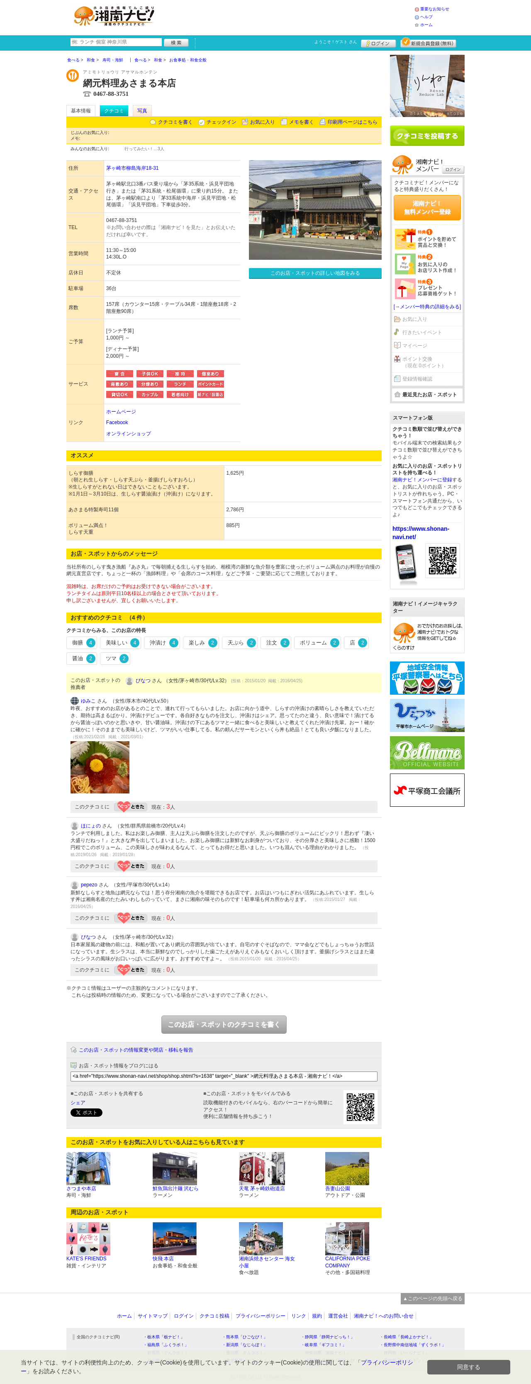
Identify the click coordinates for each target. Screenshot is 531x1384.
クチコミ (114, 111)
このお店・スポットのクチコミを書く (224, 1024)
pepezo (89, 885)
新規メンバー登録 (428, 42)
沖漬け (164, 642)
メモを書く (301, 122)
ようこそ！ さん (335, 41)
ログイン (378, 42)
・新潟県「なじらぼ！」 (245, 1345)
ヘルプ (426, 17)
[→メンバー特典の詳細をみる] (427, 307)
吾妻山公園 (337, 1188)
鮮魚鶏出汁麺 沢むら (176, 1188)
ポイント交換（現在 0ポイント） (424, 362)
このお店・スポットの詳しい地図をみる (315, 273)
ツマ (117, 658)
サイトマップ (153, 1316)
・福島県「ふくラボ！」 (166, 1345)
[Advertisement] (288, 16)
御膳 (83, 642)
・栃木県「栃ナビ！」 (164, 1337)
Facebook (117, 422)
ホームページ (121, 412)
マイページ (414, 346)
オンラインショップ (128, 434)
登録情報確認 (417, 379)
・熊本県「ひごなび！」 (245, 1337)
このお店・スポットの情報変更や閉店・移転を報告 (136, 1050)
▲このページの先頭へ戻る (433, 1298)
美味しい (123, 642)
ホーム (426, 24)
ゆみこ (88, 701)
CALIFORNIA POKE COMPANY (347, 1262)
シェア (78, 1103)
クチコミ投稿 (214, 1316)
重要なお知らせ (434, 9)
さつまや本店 (81, 1188)
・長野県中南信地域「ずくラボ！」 (413, 1345)
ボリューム (319, 642)
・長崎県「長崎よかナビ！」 (407, 1337)
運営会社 (338, 1316)
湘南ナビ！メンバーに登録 (422, 480)
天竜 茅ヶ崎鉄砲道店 (262, 1188)
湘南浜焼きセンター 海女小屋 (267, 1262)
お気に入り (262, 122)
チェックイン (221, 122)
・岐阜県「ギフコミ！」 (323, 1345)
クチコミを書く (175, 122)
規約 (317, 1316)
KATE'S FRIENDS (86, 1259)
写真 (142, 111)
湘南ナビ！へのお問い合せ (384, 1316)
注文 (278, 642)
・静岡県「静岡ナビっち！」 (328, 1337)
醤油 (83, 658)
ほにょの (91, 826)
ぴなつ (143, 680)
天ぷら (242, 642)
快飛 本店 (163, 1259)
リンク (298, 1316)
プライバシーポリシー (260, 1316)
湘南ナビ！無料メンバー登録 (427, 207)
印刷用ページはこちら (353, 122)
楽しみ (203, 642)
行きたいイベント (422, 332)
